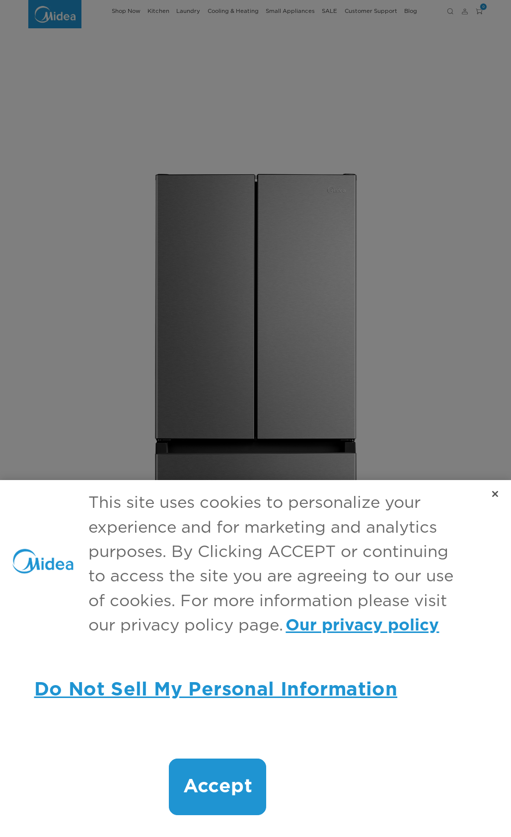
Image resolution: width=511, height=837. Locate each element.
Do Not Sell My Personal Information (215, 689)
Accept (217, 786)
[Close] (495, 494)
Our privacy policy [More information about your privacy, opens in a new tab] (362, 626)
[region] (255, 658)
